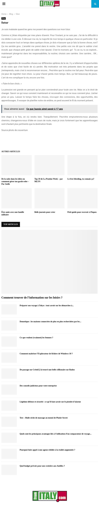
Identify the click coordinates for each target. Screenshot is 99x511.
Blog (3, 18)
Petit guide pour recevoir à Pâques (82, 212)
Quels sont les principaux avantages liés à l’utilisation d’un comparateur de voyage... (55, 434)
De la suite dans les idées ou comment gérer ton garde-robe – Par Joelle (15, 181)
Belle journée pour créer (44, 212)
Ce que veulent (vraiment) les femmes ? (36, 338)
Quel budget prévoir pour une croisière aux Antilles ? (42, 466)
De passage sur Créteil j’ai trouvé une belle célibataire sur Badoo (47, 370)
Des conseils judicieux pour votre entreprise (38, 386)
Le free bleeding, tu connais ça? (80, 179)
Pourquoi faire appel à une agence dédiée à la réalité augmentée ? (47, 450)
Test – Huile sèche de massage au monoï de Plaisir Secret (44, 418)
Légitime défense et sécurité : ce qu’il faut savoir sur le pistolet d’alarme (50, 402)
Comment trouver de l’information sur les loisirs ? (31, 297)
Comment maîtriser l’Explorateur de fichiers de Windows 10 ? (46, 354)
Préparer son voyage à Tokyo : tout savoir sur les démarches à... (47, 305)
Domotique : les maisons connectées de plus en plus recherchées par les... (50, 322)
